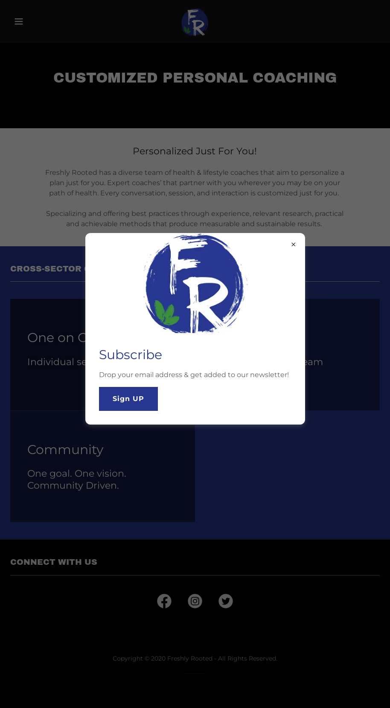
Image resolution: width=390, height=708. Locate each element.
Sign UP (128, 399)
